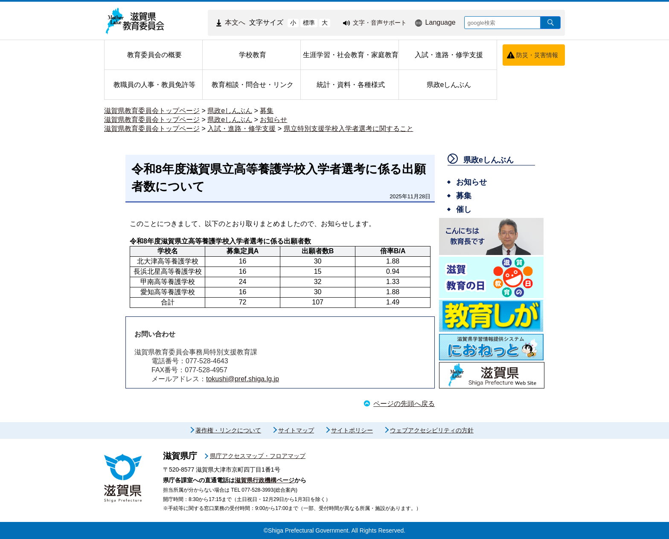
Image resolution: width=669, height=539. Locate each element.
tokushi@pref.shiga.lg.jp (242, 379)
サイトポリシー (352, 430)
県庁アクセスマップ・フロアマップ (257, 455)
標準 (309, 22)
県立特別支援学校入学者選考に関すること (348, 128)
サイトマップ (296, 430)
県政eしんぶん (229, 110)
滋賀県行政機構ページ (264, 480)
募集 (266, 110)
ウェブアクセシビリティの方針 (432, 430)
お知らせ (273, 119)
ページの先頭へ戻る (404, 403)
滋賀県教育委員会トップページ (152, 110)
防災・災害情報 (537, 55)
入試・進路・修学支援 (241, 128)
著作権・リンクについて (228, 430)
